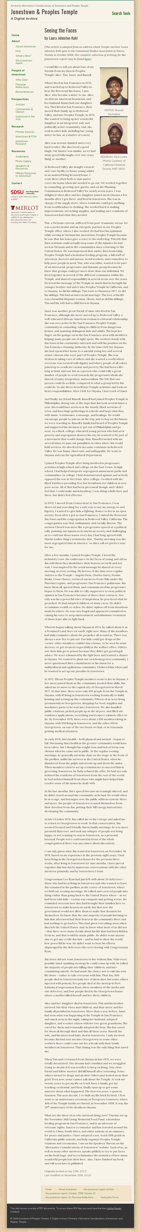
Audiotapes (22, 156)
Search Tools (121, 13)
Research (18, 126)
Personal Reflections (22, 86)
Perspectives (20, 99)
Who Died (21, 80)
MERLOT (15, 217)
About (16, 41)
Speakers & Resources (22, 167)
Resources (18, 151)
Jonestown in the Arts (25, 118)
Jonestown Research (22, 142)
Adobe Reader (113, 1208)
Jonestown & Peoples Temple (44, 11)
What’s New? (23, 56)
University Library (31, 197)
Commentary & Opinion (24, 110)
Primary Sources (25, 132)
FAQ (18, 51)
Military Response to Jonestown (26, 174)
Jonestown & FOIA (26, 136)
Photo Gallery (23, 161)
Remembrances (25, 92)
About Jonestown (26, 46)
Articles (20, 104)
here (87, 59)
